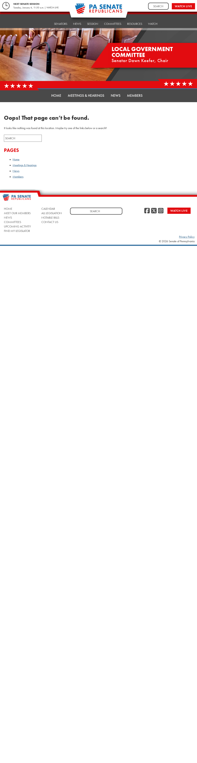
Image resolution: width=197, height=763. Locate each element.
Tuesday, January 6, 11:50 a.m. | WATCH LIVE (36, 7)
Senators (60, 20)
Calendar (48, 209)
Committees (12, 222)
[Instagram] (160, 211)
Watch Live (183, 6)
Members (135, 95)
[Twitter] (154, 211)
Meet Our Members (17, 213)
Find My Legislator (17, 231)
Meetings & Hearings (86, 95)
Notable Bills (50, 217)
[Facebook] (147, 211)
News (77, 19)
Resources (134, 17)
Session (92, 18)
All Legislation (51, 213)
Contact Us (49, 222)
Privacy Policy (187, 237)
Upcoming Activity (17, 226)
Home (44, 21)
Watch (152, 16)
